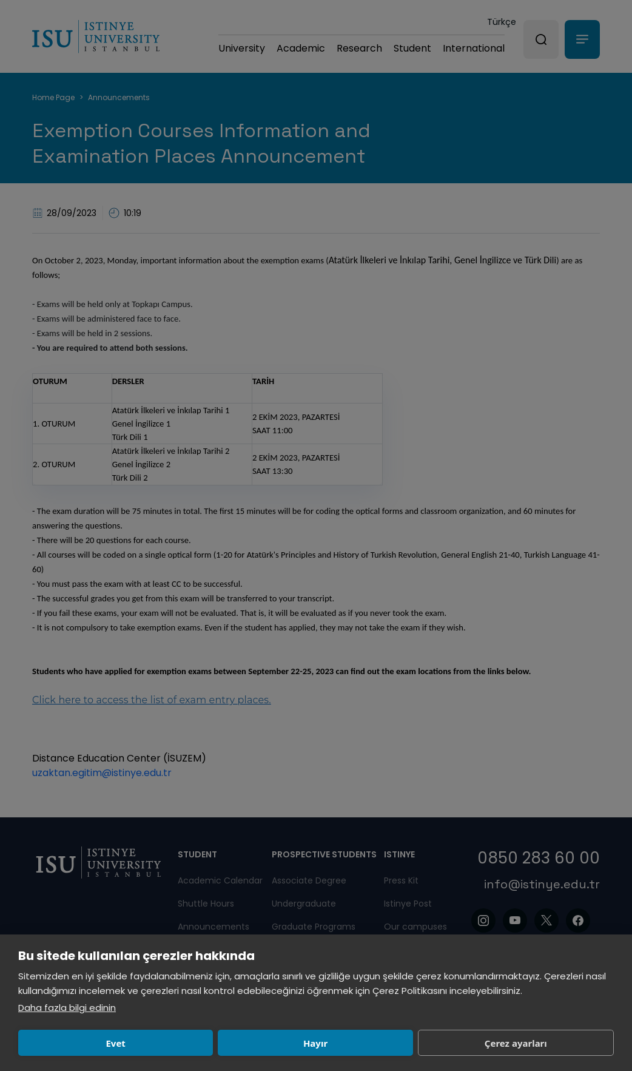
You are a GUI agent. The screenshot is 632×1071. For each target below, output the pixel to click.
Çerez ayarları (320, 1043)
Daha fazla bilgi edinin (67, 1007)
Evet (76, 1043)
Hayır (198, 1043)
